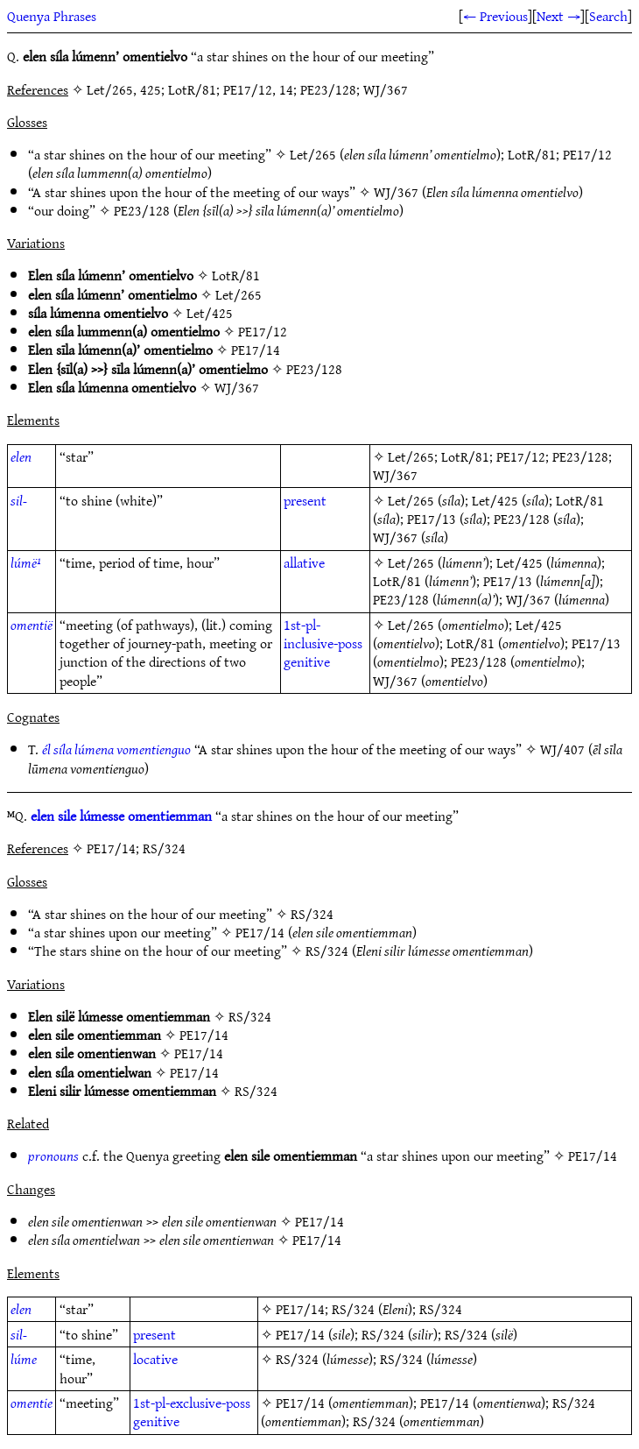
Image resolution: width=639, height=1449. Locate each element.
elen (21, 456)
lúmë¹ (26, 562)
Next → (558, 16)
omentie (32, 1402)
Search (608, 16)
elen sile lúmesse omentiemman (121, 815)
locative (155, 1359)
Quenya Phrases (51, 16)
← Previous (495, 16)
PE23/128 (142, 210)
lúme (24, 1359)
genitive (307, 661)
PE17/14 (255, 349)
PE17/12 (587, 154)
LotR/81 (532, 154)
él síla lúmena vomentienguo (116, 749)
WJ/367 (396, 192)
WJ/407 (562, 749)
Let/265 (313, 154)
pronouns (53, 1155)
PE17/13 (431, 518)
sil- (19, 500)
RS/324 (312, 913)
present (305, 500)
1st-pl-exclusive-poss (191, 1402)
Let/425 (209, 312)
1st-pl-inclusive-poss (323, 633)
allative (304, 562)
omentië (32, 624)
